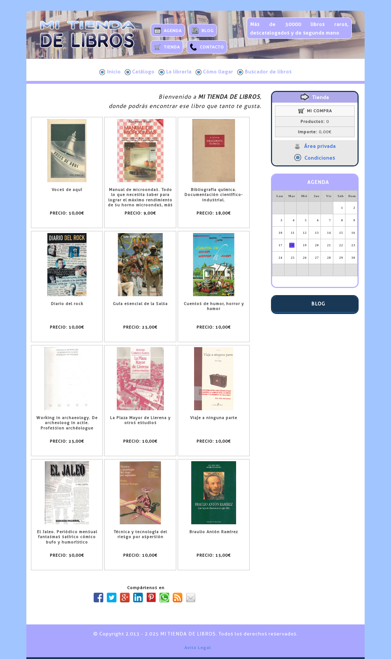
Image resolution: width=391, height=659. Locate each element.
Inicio (110, 72)
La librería (175, 72)
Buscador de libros (264, 72)
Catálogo (140, 72)
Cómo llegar (214, 72)
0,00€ (315, 131)
